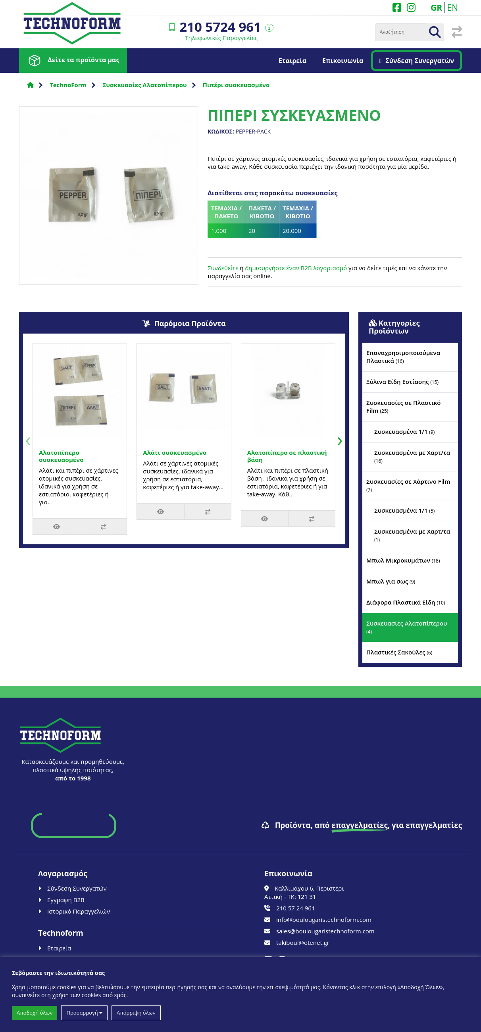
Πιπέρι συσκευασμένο (236, 85)
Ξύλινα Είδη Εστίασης (402, 381)
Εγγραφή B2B (61, 900)
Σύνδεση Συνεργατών (416, 60)
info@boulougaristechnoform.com (317, 919)
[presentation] (28, 439)
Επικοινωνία (342, 60)
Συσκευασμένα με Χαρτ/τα (412, 456)
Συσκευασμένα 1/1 (404, 431)
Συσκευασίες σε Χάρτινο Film (408, 485)
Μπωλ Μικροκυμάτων (403, 560)
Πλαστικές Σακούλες (399, 652)
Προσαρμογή (84, 1012)
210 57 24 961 (289, 908)
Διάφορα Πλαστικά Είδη (405, 602)
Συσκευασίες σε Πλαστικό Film (403, 406)
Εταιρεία (292, 60)
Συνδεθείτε (223, 268)
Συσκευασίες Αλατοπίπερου (144, 85)
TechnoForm (68, 85)
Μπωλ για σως (390, 581)
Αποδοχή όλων (34, 1012)
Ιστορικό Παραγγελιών (74, 911)
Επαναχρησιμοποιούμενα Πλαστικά (403, 356)
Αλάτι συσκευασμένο (174, 452)
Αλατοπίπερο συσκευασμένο (61, 456)
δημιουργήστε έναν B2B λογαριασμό (296, 268)
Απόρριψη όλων (136, 1012)
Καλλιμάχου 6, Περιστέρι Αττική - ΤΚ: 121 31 (304, 892)
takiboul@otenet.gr (296, 942)
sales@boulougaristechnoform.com (319, 931)
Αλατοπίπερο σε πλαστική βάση (287, 456)
